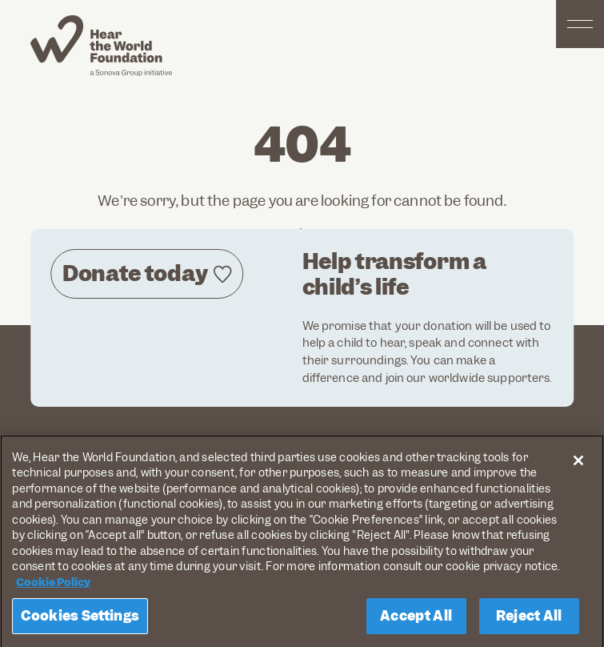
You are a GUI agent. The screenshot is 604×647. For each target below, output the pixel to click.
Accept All (416, 620)
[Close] (578, 464)
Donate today (134, 273)
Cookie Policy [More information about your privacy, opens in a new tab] (53, 586)
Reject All (529, 620)
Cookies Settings (80, 620)
